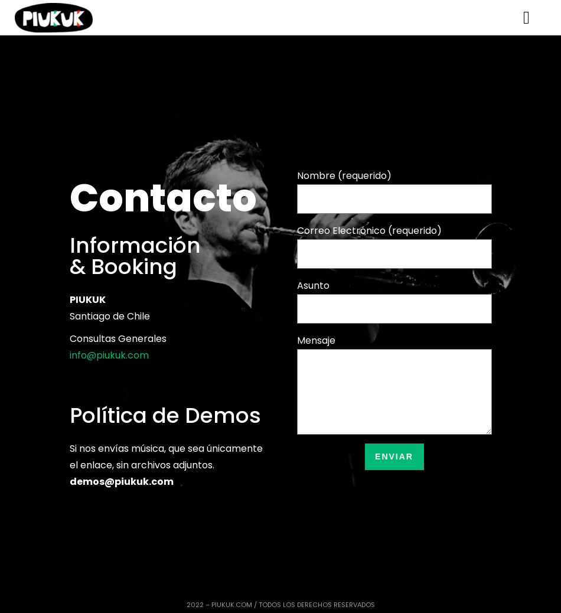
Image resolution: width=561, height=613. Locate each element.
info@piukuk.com (109, 355)
